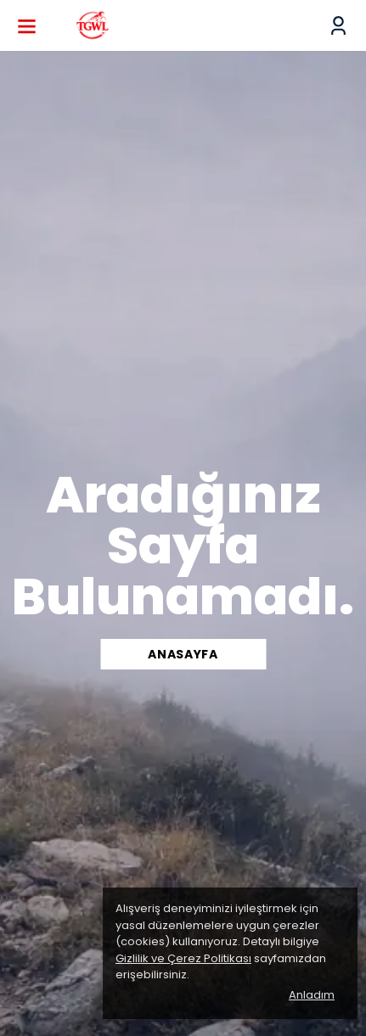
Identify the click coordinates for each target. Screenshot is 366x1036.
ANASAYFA (183, 654)
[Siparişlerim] (338, 25)
